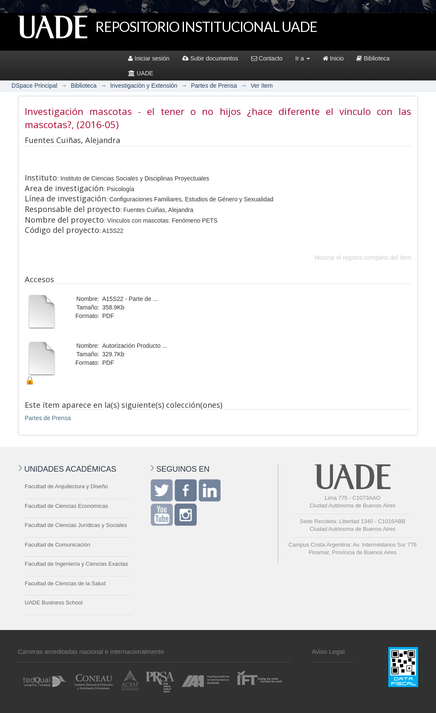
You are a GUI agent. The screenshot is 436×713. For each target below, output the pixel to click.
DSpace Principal (34, 85)
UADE (140, 73)
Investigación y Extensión (144, 85)
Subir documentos (210, 58)
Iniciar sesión (148, 58)
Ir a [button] (302, 58)
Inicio (333, 58)
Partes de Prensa (214, 85)
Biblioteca (373, 58)
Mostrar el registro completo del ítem (363, 257)
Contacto (267, 58)
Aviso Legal (328, 651)
